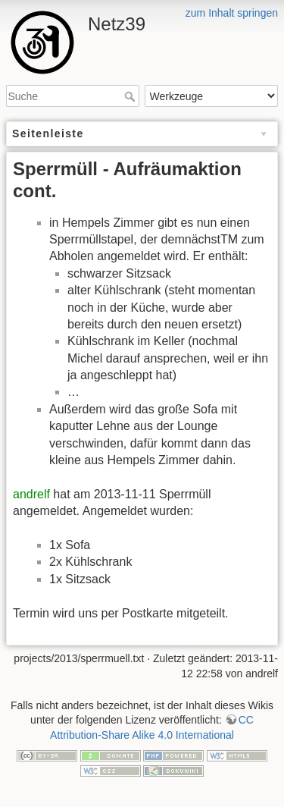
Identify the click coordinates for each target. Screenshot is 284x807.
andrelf (31, 494)
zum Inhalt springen (232, 13)
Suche (131, 96)
